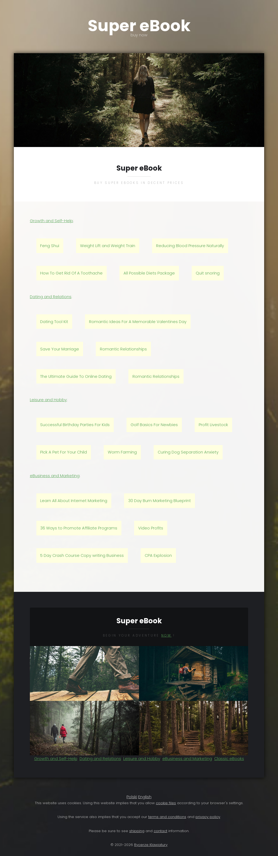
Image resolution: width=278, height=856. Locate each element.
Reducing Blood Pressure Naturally (190, 245)
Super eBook (139, 25)
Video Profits (150, 528)
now (166, 635)
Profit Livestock (213, 424)
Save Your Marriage (59, 349)
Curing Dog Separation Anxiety (188, 452)
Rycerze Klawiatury (151, 844)
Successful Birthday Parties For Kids (75, 424)
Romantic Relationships (123, 349)
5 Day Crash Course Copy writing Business (82, 555)
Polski (132, 797)
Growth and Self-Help (51, 220)
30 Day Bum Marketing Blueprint (159, 500)
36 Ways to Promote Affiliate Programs (78, 528)
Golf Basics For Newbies (154, 424)
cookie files (166, 803)
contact (160, 830)
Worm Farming (122, 452)
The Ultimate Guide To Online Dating (76, 376)
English (144, 797)
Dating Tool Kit (54, 321)
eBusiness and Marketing (55, 475)
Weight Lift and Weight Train (107, 245)
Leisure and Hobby (48, 400)
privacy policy (207, 816)
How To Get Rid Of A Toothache (71, 273)
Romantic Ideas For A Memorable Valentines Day (138, 321)
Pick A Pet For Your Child (63, 452)
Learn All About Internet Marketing (73, 500)
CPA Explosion (158, 555)
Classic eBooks (229, 758)
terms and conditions (167, 816)
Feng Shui (49, 245)
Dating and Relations (50, 296)
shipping (136, 830)
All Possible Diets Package (149, 273)
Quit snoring (208, 273)
